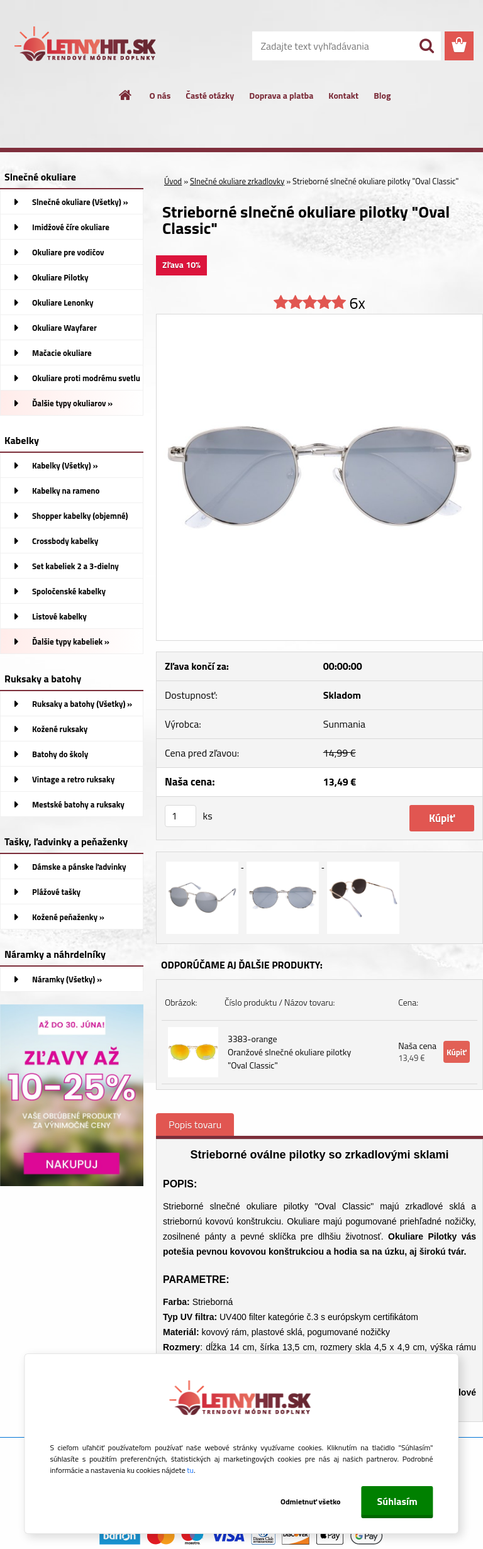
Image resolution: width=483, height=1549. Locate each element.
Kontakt (343, 95)
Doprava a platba (281, 95)
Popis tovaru (195, 1124)
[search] (426, 45)
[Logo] (86, 46)
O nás (160, 95)
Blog (382, 95)
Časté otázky (210, 95)
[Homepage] (126, 95)
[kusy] (180, 816)
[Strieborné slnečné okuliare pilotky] (319, 319)
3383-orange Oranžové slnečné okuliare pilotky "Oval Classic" (289, 1052)
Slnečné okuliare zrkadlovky (237, 181)
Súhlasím (397, 1501)
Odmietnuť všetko (310, 1501)
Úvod (173, 181)
